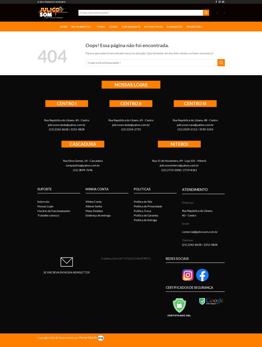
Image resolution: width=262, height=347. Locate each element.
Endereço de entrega (98, 215)
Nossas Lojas (45, 206)
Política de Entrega (145, 220)
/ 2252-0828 (210, 244)
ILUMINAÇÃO (175, 27)
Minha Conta (93, 201)
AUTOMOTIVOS (153, 27)
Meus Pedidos (94, 211)
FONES (101, 27)
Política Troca (142, 211)
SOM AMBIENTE (131, 27)
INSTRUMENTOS (82, 26)
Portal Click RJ (92, 337)
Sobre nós (43, 201)
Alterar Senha (94, 206)
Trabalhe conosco (48, 215)
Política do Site (143, 201)
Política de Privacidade (148, 206)
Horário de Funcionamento (53, 211)
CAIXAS (113, 27)
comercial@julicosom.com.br (200, 231)
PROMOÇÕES (194, 27)
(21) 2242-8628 (192, 244)
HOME (63, 27)
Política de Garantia (146, 215)
